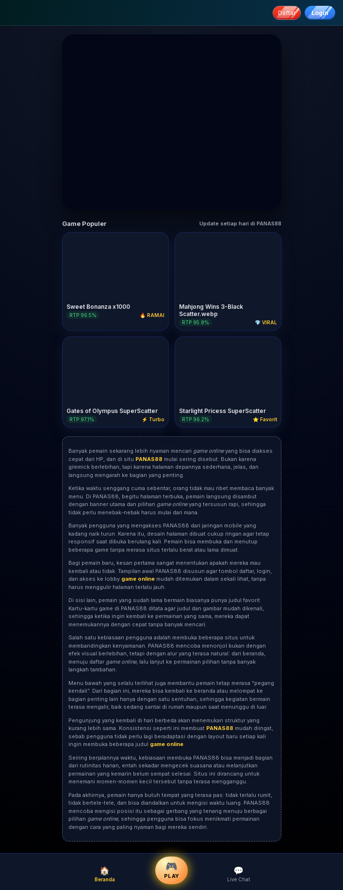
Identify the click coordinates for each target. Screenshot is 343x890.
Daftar (286, 12)
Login (319, 12)
